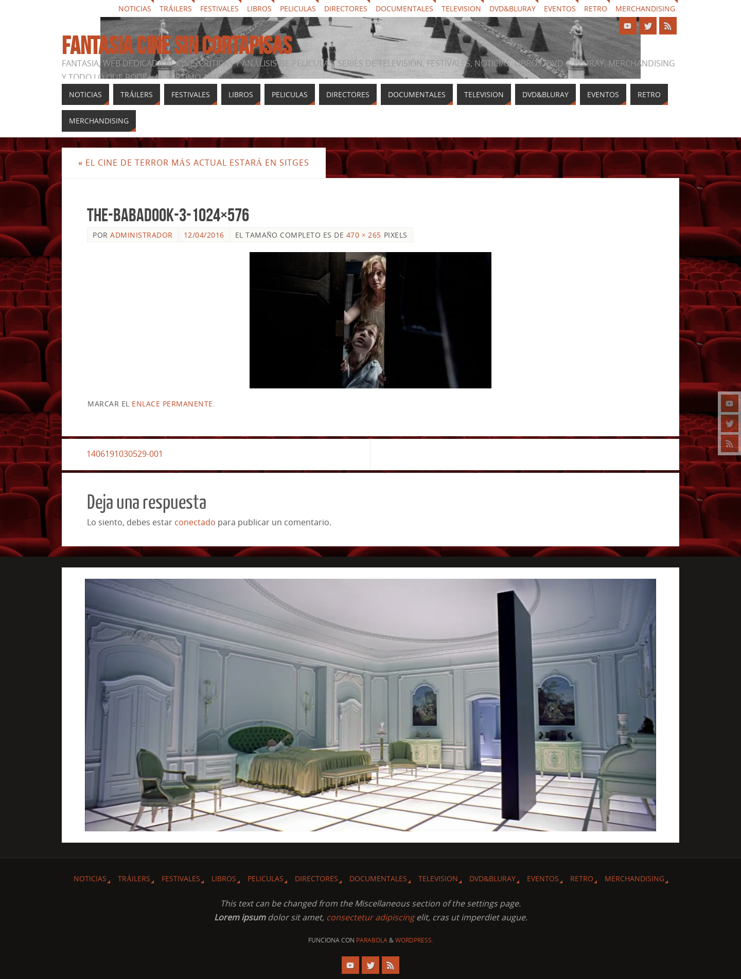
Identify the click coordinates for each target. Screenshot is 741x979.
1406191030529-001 (125, 454)
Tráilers (176, 8)
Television (461, 8)
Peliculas (298, 8)
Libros (259, 8)
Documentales (404, 8)
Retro (595, 8)
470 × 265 (363, 235)
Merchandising (645, 8)
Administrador (141, 235)
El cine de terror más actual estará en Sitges (193, 162)
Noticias (134, 8)
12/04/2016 (204, 235)
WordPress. (414, 940)
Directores (345, 8)
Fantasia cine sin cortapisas (177, 46)
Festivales (219, 8)
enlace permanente (172, 403)
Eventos (560, 8)
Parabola (371, 940)
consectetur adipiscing (370, 917)
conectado (195, 522)
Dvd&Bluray (512, 8)
